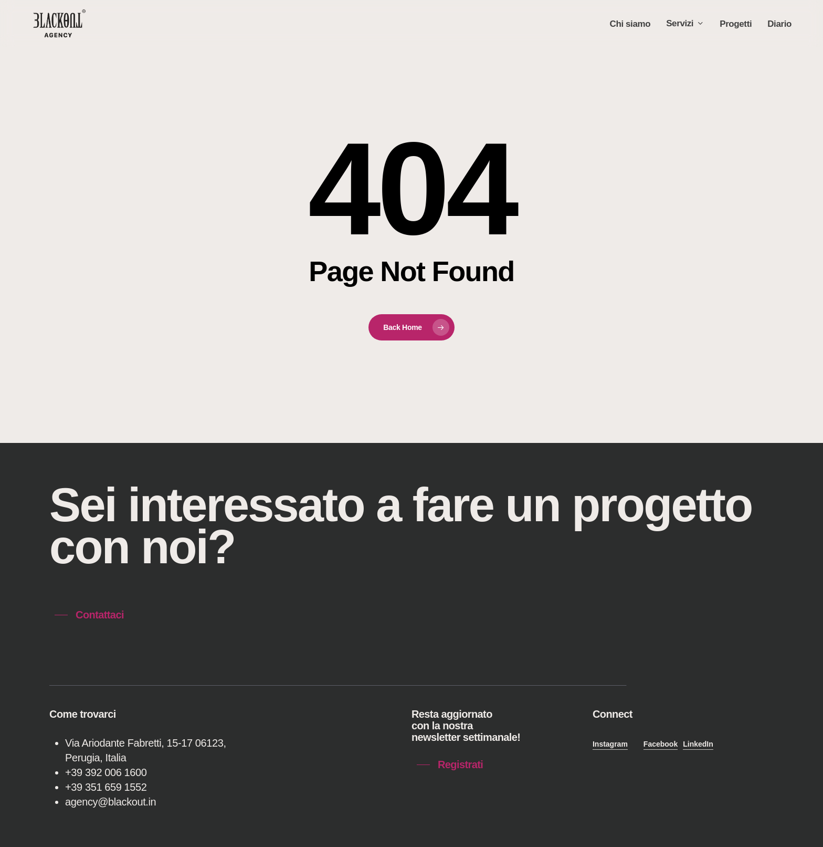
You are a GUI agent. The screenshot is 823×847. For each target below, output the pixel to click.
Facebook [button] (660, 744)
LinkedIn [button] (698, 744)
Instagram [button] (610, 744)
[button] (89, 615)
